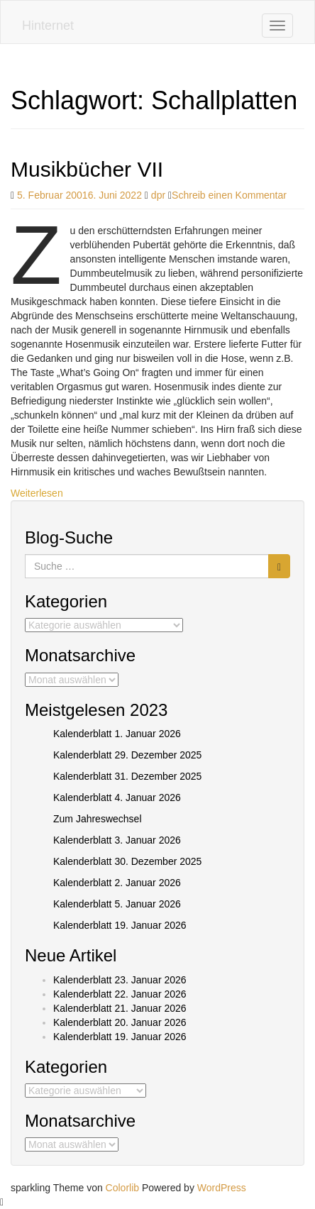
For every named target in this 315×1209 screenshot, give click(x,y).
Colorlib (122, 1187)
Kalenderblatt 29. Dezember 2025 (127, 755)
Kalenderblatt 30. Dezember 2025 (127, 861)
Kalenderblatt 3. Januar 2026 (117, 840)
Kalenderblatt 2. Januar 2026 (117, 882)
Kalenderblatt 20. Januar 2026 (120, 1022)
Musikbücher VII (87, 169)
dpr (158, 195)
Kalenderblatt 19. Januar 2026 (120, 925)
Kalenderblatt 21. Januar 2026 (120, 1008)
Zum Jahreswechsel (97, 818)
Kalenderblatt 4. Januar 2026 (117, 797)
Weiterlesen (37, 493)
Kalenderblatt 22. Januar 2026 (120, 994)
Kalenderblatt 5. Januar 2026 (117, 904)
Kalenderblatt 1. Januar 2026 (117, 733)
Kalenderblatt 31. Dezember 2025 (127, 776)
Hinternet (48, 25)
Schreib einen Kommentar (229, 195)
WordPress (221, 1187)
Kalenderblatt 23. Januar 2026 (120, 980)
